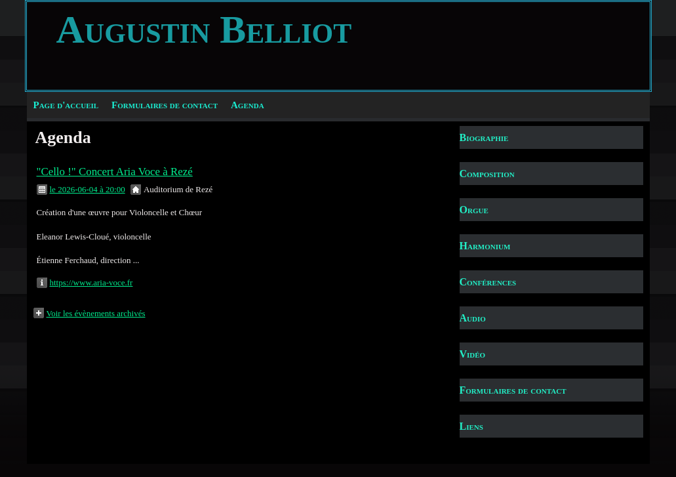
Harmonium (485, 245)
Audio (473, 317)
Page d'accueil (66, 105)
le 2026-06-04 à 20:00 (87, 189)
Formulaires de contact (164, 105)
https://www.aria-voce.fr (91, 282)
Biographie (484, 137)
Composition (487, 173)
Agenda (247, 105)
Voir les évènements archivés (96, 313)
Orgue (474, 209)
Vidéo (473, 354)
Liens (471, 426)
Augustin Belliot (204, 29)
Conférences (488, 281)
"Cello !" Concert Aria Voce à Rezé (115, 171)
